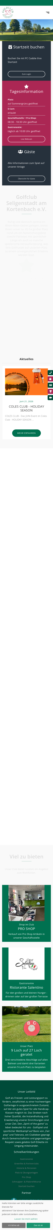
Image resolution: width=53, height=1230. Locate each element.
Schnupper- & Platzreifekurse (26, 1181)
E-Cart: (11, 108)
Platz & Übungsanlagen (26, 1172)
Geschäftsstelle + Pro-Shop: (22, 118)
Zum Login (26, 74)
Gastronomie (26, 1159)
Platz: (11, 99)
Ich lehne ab (13, 1225)
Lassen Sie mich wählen (26, 1219)
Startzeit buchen (26, 1186)
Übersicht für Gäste (26, 178)
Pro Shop (26, 1177)
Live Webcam (26, 139)
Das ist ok (38, 1225)
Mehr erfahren (26, 434)
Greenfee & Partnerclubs (26, 1163)
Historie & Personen (26, 1168)
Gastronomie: (15, 127)
